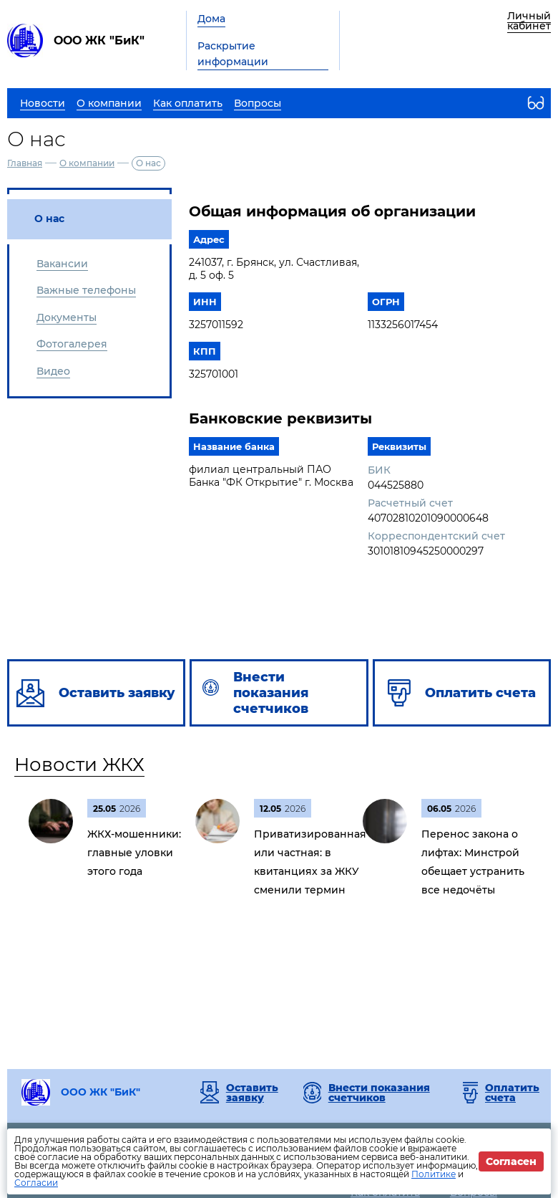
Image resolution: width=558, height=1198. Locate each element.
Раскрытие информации (232, 53)
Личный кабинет (529, 20)
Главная (24, 163)
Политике (433, 1174)
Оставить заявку (252, 1093)
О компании (86, 163)
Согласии (36, 1182)
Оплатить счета (512, 1093)
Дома (211, 18)
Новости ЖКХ (79, 764)
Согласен (511, 1161)
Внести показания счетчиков (379, 1093)
